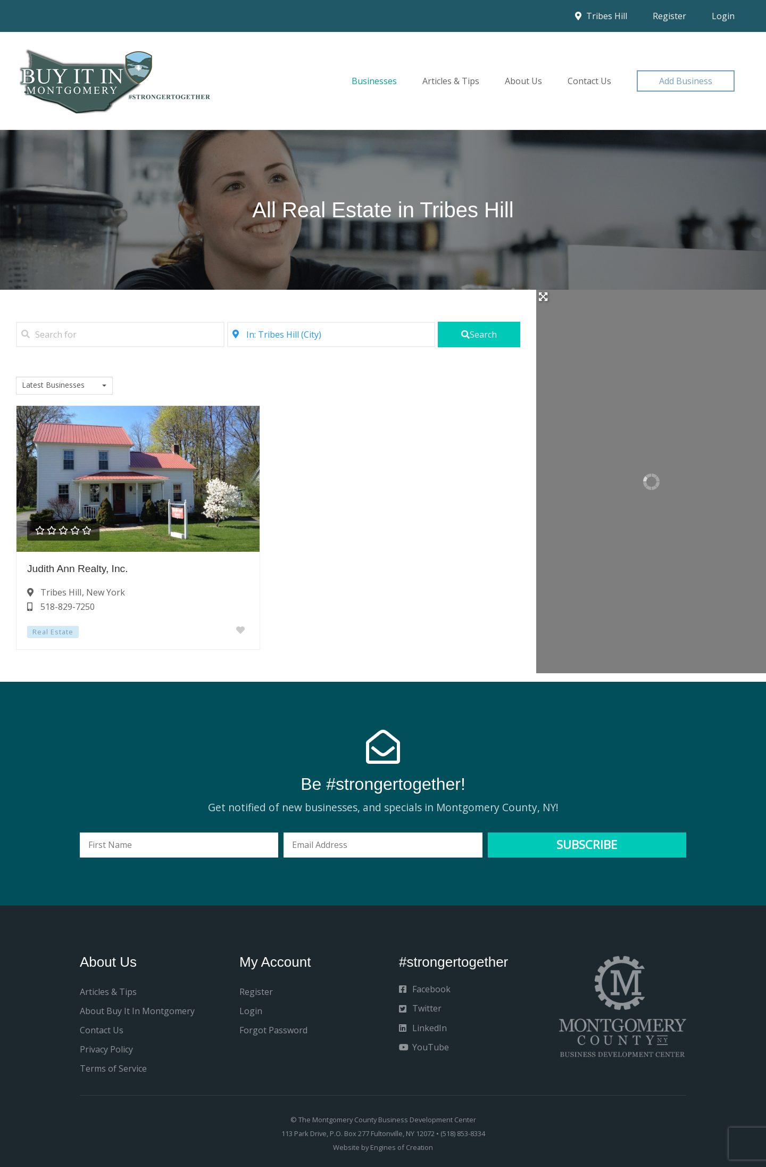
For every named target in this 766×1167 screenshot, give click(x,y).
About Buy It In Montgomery (137, 1011)
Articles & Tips (450, 81)
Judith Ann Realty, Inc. (77, 568)
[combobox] (64, 386)
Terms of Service (113, 1068)
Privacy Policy (106, 1049)
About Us (523, 81)
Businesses (374, 81)
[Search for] (120, 334)
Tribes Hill (601, 16)
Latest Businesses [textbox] (53, 385)
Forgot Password (273, 1030)
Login (723, 16)
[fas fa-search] (479, 334)
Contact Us (589, 81)
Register (669, 16)
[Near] (331, 334)
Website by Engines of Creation (383, 1147)
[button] (686, 81)
